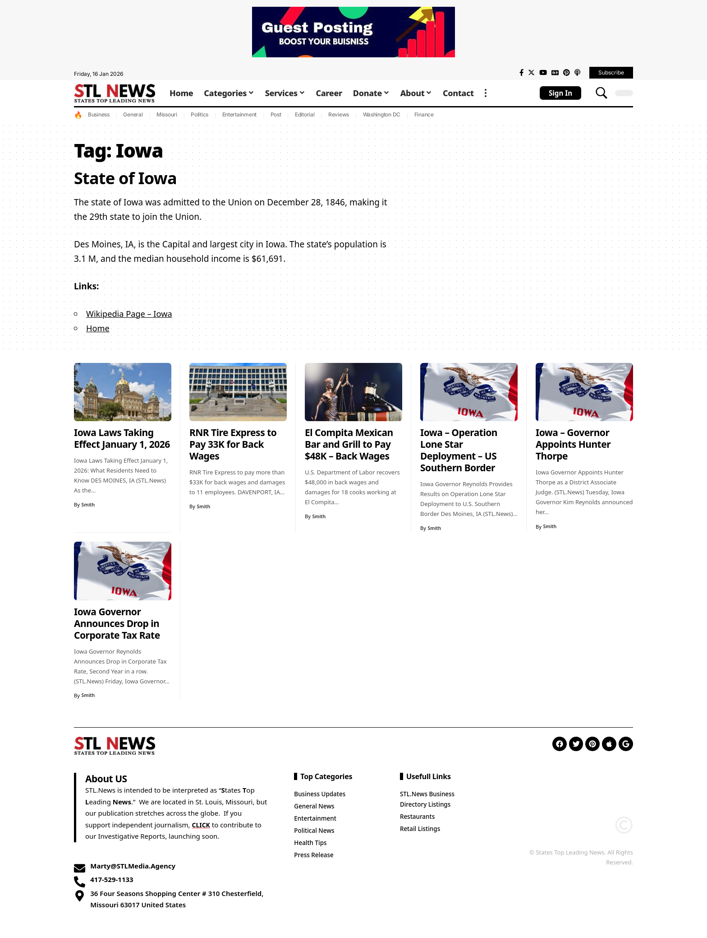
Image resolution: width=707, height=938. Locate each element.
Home (98, 328)
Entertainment (239, 114)
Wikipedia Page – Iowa (131, 314)
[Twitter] (531, 73)
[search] (601, 93)
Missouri (166, 114)
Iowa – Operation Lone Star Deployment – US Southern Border (458, 450)
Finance (424, 114)
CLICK (201, 824)
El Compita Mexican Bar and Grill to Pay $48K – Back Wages (349, 444)
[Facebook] (521, 73)
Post (276, 114)
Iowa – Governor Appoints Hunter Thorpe (573, 444)
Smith (89, 504)
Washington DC (382, 114)
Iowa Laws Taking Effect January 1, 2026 (122, 438)
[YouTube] (543, 73)
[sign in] (560, 93)
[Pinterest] (566, 73)
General (132, 114)
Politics (199, 114)
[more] (485, 93)
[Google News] (555, 73)
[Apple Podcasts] (577, 73)
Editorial (305, 114)
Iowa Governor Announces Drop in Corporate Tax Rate (117, 623)
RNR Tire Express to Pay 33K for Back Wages (232, 444)
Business (99, 114)
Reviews (338, 114)
